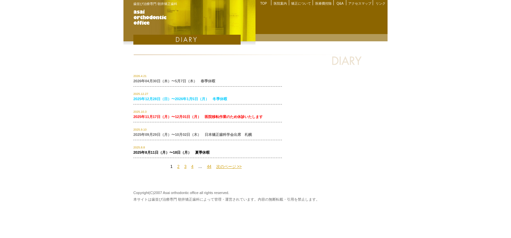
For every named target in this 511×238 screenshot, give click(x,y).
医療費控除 (323, 3)
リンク (381, 3)
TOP (263, 3)
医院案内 (280, 3)
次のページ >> (229, 166)
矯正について (301, 3)
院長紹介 (367, 37)
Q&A (339, 3)
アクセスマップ (359, 3)
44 (209, 166)
